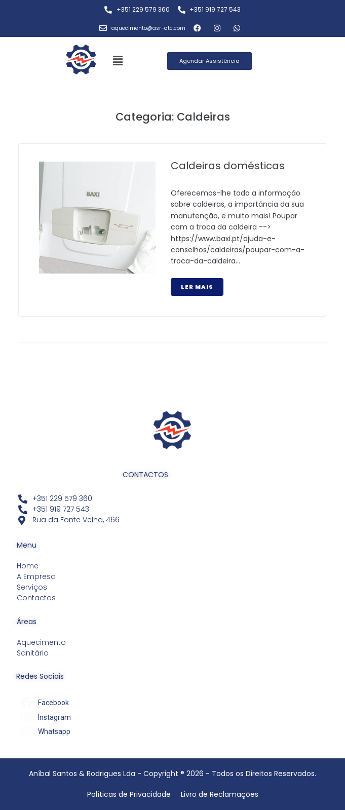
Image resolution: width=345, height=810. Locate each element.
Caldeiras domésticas (228, 166)
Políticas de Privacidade (129, 794)
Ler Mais (197, 287)
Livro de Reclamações (219, 794)
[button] (118, 60)
